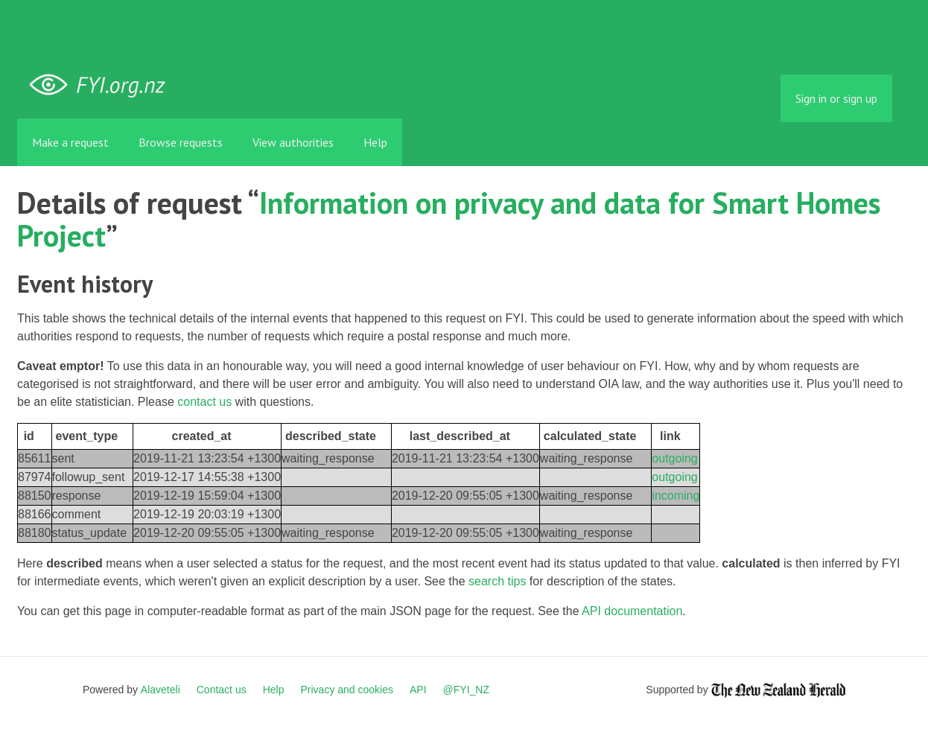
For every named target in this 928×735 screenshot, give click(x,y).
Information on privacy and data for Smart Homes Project (448, 219)
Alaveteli (160, 690)
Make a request (70, 142)
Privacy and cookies (346, 690)
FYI (102, 85)
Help (375, 142)
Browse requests (181, 142)
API (418, 690)
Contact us (222, 690)
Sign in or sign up (836, 98)
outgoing (674, 458)
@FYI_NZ (466, 690)
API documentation (632, 611)
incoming (675, 495)
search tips (497, 581)
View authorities (293, 142)
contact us (204, 401)
